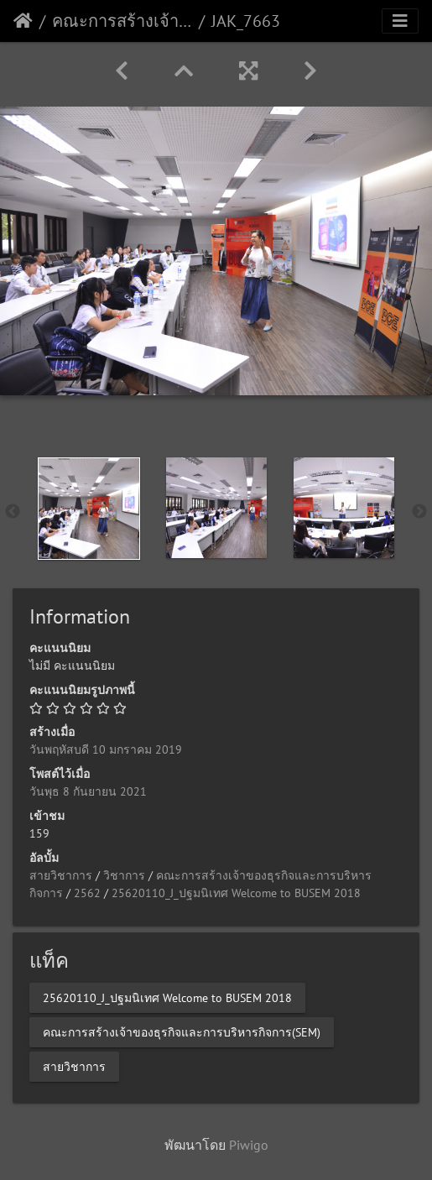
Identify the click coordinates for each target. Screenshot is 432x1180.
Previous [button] (12, 512)
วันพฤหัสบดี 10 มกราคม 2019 (105, 749)
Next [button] (419, 512)
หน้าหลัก (23, 21)
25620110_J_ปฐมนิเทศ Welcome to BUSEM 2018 (236, 893)
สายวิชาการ (60, 875)
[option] (89, 508)
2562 (87, 893)
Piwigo (248, 1144)
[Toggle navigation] (400, 21)
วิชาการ (124, 875)
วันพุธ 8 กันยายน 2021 (88, 791)
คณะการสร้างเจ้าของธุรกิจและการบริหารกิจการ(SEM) (122, 21)
